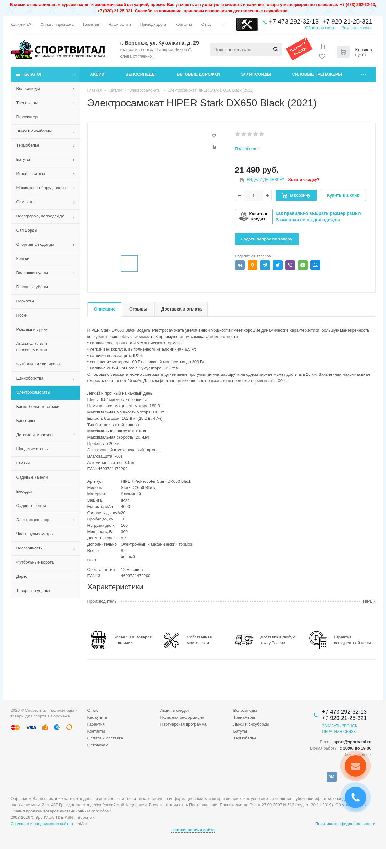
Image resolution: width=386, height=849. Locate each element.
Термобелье (28, 145)
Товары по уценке (33, 590)
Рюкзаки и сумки (32, 329)
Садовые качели (32, 477)
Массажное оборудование (41, 187)
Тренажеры (27, 102)
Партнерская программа (183, 724)
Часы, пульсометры (35, 533)
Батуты (23, 159)
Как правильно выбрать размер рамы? (319, 213)
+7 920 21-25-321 (347, 21)
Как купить (97, 717)
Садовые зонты (31, 505)
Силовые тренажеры (317, 74)
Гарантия (96, 724)
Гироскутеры (28, 117)
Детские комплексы (34, 434)
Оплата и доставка (105, 738)
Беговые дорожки (198, 74)
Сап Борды (26, 230)
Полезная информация (182, 717)
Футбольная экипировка (39, 364)
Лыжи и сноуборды (34, 131)
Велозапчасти (29, 548)
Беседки (24, 491)
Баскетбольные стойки (37, 406)
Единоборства (29, 378)
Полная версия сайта (193, 830)
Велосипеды (141, 74)
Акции (97, 74)
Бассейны (25, 420)
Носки (22, 315)
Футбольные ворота (35, 562)
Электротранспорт (33, 519)
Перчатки (25, 301)
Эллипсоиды (256, 74)
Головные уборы (32, 286)
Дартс (21, 576)
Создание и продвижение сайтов (42, 823)
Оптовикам (98, 745)
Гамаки (23, 463)
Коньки (23, 258)
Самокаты (26, 202)
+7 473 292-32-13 (294, 21)
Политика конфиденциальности (345, 823)
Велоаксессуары (32, 272)
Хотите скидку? (303, 179)
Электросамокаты (33, 392)
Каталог (33, 74)
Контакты (96, 731)
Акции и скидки (174, 710)
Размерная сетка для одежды (308, 219)
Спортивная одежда (35, 244)
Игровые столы (30, 173)
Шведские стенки (32, 449)
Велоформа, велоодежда (40, 216)
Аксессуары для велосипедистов (31, 346)
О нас (92, 710)
